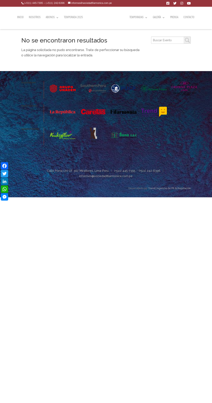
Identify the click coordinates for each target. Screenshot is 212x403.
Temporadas (136, 16)
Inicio (20, 16)
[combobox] (171, 40)
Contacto (188, 16)
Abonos (50, 16)
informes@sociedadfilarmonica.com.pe (106, 176)
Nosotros (35, 16)
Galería (157, 16)
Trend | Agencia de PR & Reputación (169, 188)
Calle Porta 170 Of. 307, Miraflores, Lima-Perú (78, 170)
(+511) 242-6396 (149, 170)
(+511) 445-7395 (124, 170)
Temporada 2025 (73, 16)
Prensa (174, 16)
